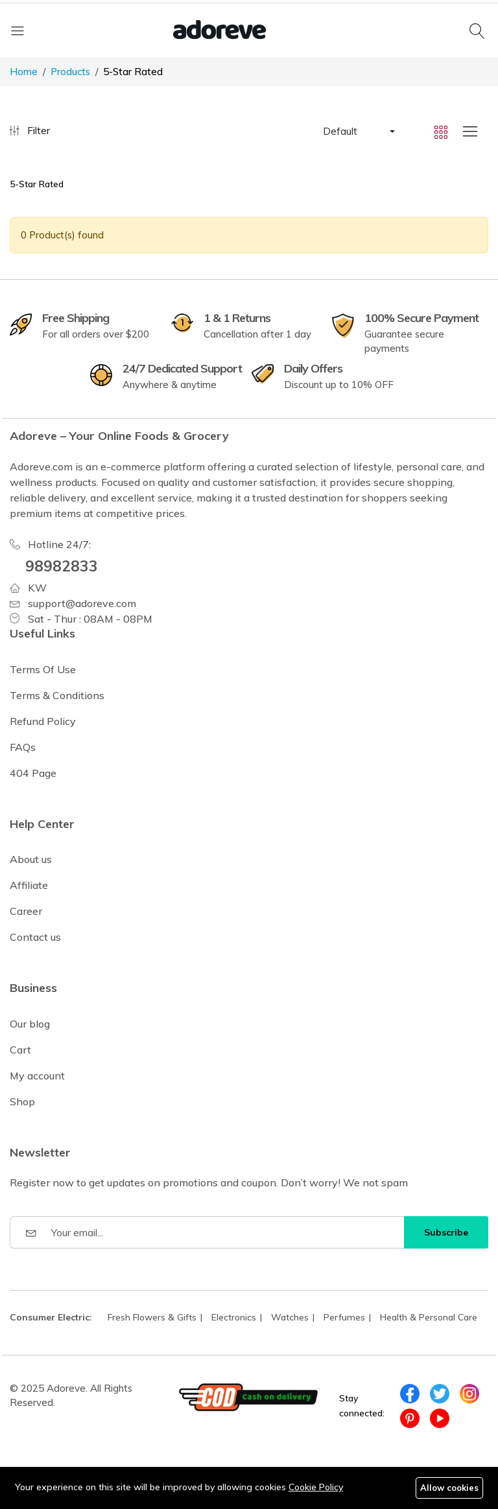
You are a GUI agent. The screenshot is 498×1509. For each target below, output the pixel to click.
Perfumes (344, 1317)
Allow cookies (449, 1487)
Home (24, 71)
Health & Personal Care (428, 1317)
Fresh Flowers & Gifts (152, 1317)
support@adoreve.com (82, 603)
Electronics (233, 1317)
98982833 (61, 566)
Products (70, 71)
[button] (358, 131)
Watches (290, 1317)
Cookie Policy (316, 1487)
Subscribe (446, 1232)
